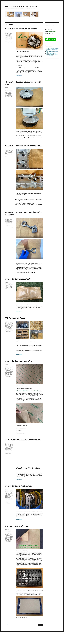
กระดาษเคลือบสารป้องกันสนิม (9, 330)
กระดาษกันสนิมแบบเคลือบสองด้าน (18, 361)
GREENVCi (10, 37)
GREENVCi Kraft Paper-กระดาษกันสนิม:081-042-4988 (21, 6)
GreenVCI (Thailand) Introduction (51, 53)
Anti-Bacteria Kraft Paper (9, 322)
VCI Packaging (7, 326)
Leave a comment (8, 331)
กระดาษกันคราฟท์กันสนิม (8, 328)
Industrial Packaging (8, 38)
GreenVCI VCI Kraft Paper (9, 369)
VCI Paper (11, 150)
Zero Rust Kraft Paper (8, 327)
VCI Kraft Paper (7, 150)
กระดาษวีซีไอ (11, 329)
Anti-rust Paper (9, 368)
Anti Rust (6, 34)
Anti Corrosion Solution (8, 33)
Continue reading (19, 75)
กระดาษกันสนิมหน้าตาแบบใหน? (17, 279)
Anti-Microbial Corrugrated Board (9, 367)
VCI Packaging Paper (15, 318)
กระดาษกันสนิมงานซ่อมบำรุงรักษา (18, 486)
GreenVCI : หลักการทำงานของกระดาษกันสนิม (23, 146)
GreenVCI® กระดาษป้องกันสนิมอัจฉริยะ (21, 29)
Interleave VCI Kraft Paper (17, 526)
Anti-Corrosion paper (8, 283)
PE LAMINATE (7, 219)
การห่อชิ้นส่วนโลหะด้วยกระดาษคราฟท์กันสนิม (23, 440)
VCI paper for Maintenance (9, 495)
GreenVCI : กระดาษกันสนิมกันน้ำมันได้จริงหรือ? (52, 48)
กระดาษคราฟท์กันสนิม (9, 96)
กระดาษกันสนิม (7, 89)
